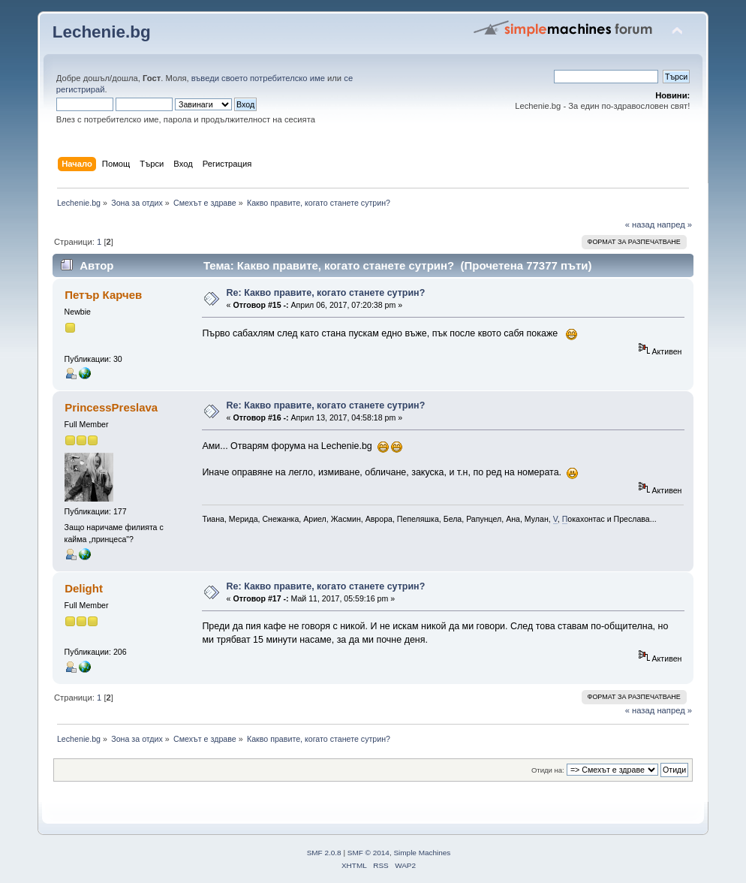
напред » (674, 224)
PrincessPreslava (111, 407)
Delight (84, 588)
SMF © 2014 (368, 852)
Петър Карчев (103, 294)
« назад (640, 224)
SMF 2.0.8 (324, 852)
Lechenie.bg (102, 32)
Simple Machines (421, 852)
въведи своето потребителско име (258, 78)
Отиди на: (547, 770)
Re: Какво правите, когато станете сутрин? (326, 293)
